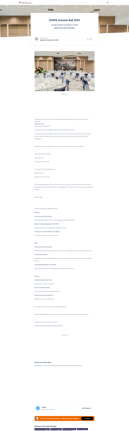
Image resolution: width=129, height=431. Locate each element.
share (89, 39)
